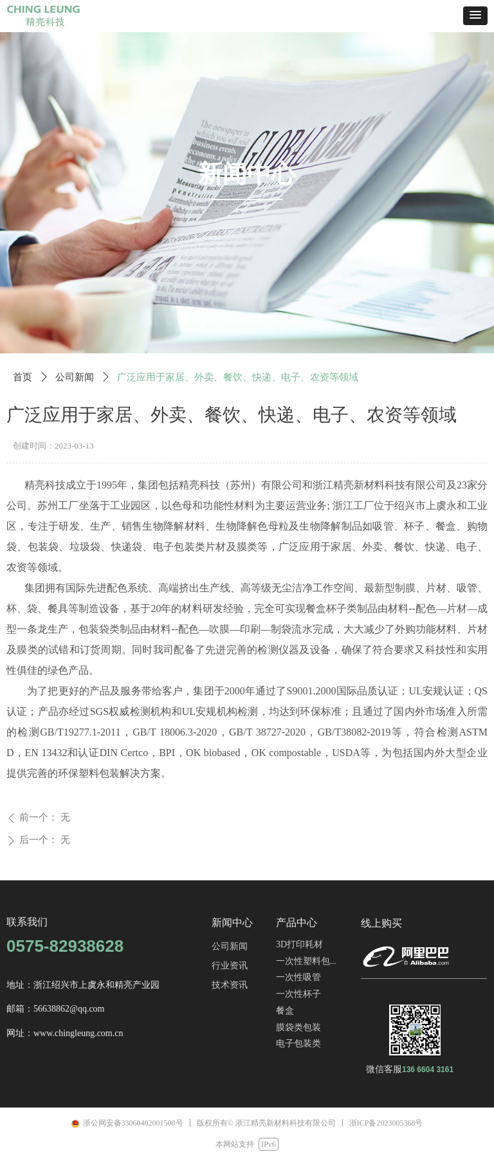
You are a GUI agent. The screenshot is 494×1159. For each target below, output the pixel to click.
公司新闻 (74, 377)
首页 (22, 377)
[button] (475, 15)
